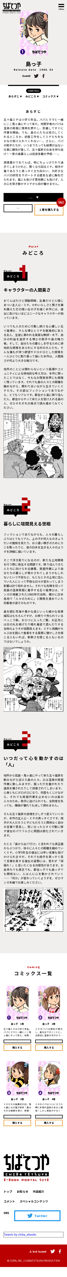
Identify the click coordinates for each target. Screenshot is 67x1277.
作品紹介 (38, 1201)
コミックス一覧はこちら (33, 199)
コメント (9, 1211)
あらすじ (15, 96)
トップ (8, 1201)
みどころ (32, 96)
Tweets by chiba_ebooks (20, 1244)
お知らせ (22, 1201)
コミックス (50, 96)
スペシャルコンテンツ (34, 1211)
